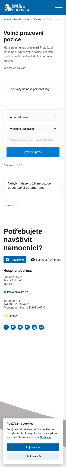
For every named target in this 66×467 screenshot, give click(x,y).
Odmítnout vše (33, 456)
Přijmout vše (33, 447)
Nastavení (45, 437)
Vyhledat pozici (33, 152)
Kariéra (37, 19)
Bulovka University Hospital (17, 19)
